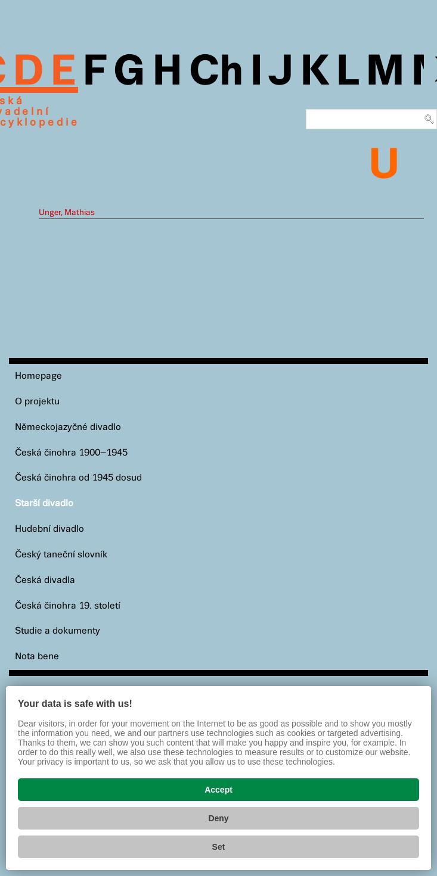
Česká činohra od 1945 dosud (78, 478)
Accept (218, 789)
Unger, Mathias (67, 212)
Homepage (38, 376)
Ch (216, 72)
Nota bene (37, 656)
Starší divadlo (44, 503)
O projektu (37, 402)
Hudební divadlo (49, 529)
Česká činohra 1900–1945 (71, 453)
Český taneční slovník (61, 555)
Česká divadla (45, 580)
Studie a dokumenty (57, 631)
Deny (218, 818)
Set (218, 847)
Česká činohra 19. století (67, 606)
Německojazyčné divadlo (68, 427)
